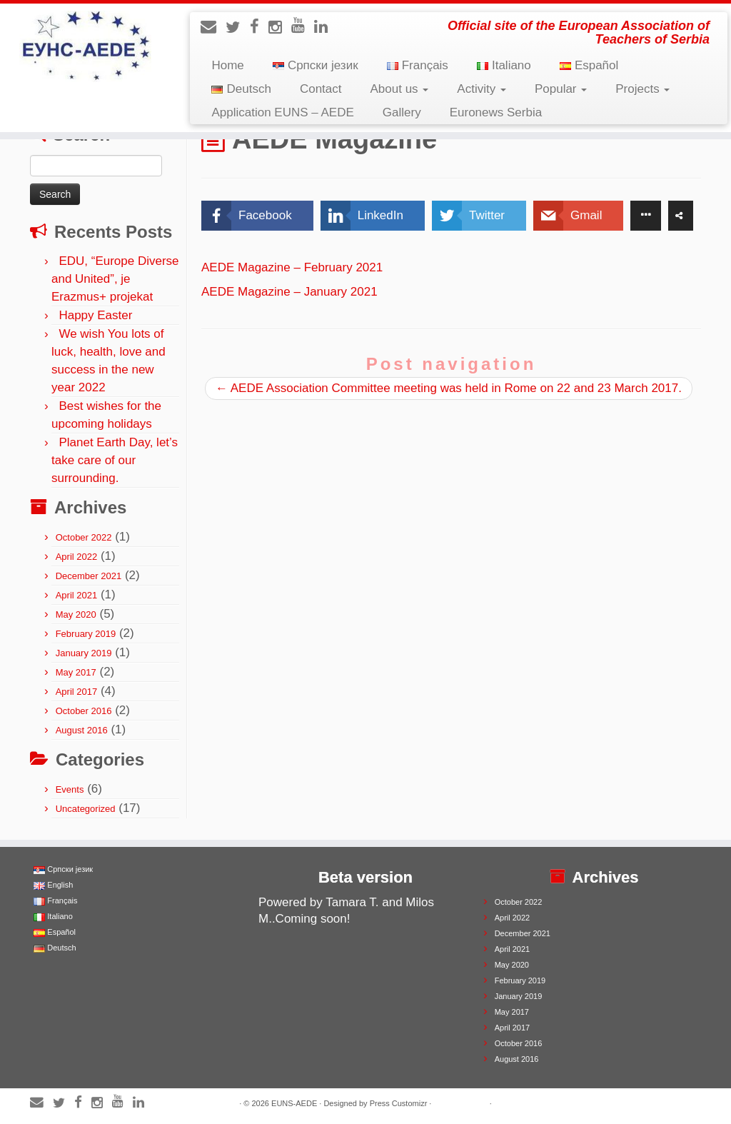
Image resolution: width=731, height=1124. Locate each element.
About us (399, 89)
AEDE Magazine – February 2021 (292, 267)
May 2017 (76, 672)
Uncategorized (86, 808)
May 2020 (76, 614)
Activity (481, 89)
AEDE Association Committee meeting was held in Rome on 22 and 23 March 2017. (449, 388)
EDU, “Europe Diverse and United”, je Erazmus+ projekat (115, 278)
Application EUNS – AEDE (282, 112)
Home (227, 65)
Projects (642, 89)
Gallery (402, 112)
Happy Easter (95, 315)
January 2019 (84, 653)
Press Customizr (399, 1103)
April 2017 (77, 691)
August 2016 (82, 730)
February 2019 (86, 633)
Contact (321, 89)
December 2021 (89, 576)
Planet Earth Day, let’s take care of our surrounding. (114, 460)
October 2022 (84, 537)
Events (70, 789)
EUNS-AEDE (294, 1103)
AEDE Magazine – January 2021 (289, 291)
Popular (561, 89)
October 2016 (84, 711)
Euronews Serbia (496, 112)
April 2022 (77, 556)
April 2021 (77, 595)
